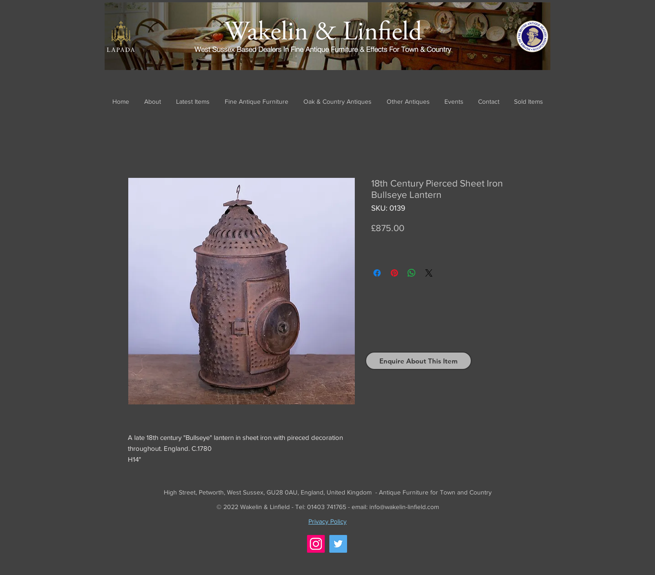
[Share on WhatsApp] (411, 272)
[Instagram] (316, 544)
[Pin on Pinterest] (394, 272)
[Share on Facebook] (377, 272)
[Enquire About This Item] (418, 361)
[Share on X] (428, 272)
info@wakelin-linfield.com (404, 506)
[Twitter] (338, 544)
